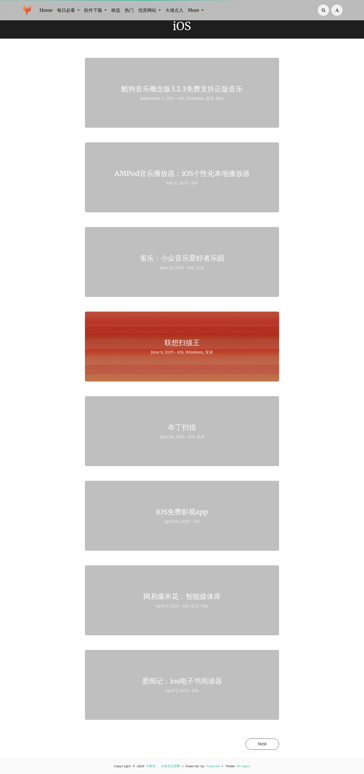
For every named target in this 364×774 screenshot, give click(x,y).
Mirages (243, 766)
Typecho (213, 766)
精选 (115, 10)
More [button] (194, 10)
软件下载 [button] (93, 10)
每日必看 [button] (66, 10)
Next (261, 744)
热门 (129, 10)
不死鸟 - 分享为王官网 (163, 766)
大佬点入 (174, 10)
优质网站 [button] (147, 10)
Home (46, 10)
